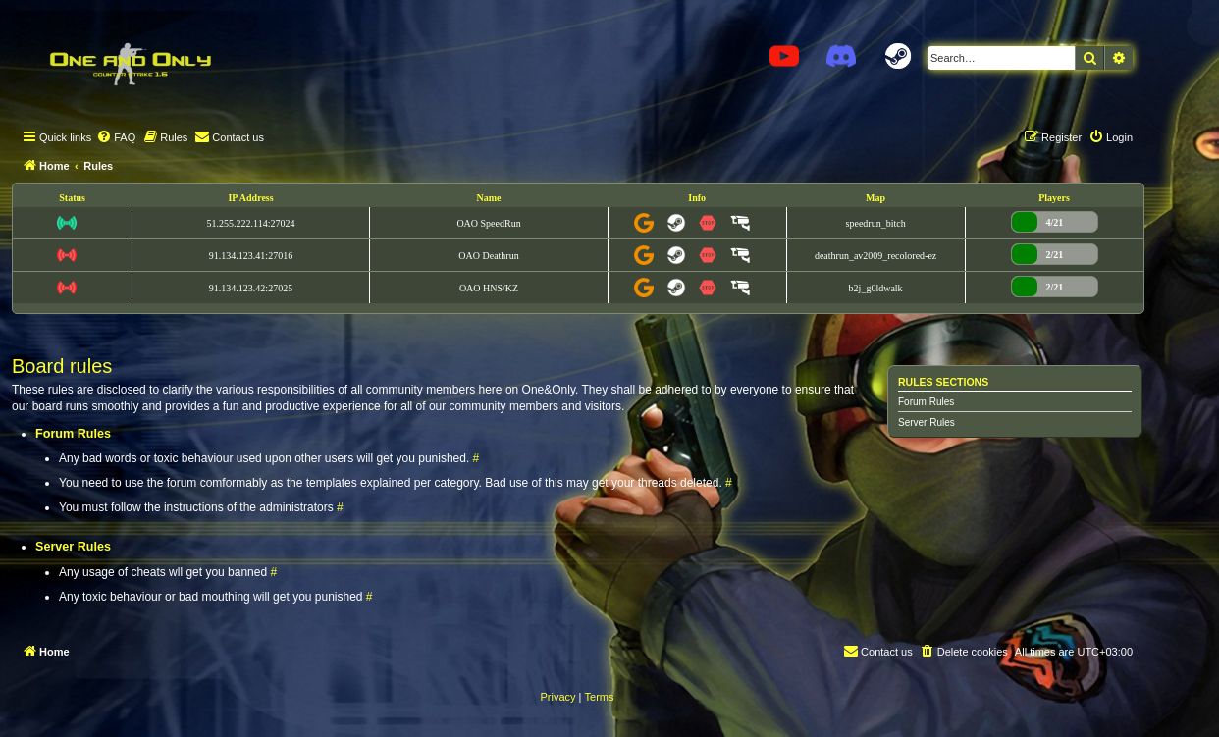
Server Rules (926, 422)
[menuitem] (115, 137)
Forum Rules (926, 401)
